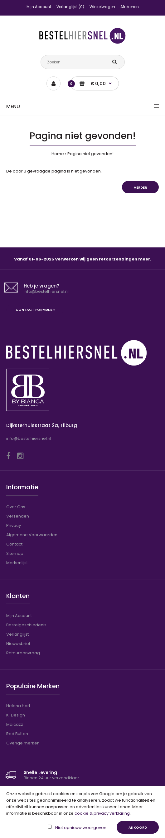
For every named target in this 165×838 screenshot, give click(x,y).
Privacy (13, 525)
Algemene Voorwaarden (31, 535)
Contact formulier (35, 309)
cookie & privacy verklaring (102, 813)
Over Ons (15, 507)
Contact (14, 544)
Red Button (17, 734)
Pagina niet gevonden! (90, 154)
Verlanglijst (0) (70, 6)
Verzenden (17, 516)
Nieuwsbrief (18, 644)
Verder (140, 187)
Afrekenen (129, 6)
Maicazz (14, 724)
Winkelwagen (102, 6)
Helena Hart (18, 706)
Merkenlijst (17, 563)
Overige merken (23, 743)
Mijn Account (39, 6)
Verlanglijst (17, 634)
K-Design (15, 715)
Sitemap (14, 553)
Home (57, 154)
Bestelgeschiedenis (26, 625)
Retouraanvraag (23, 653)
